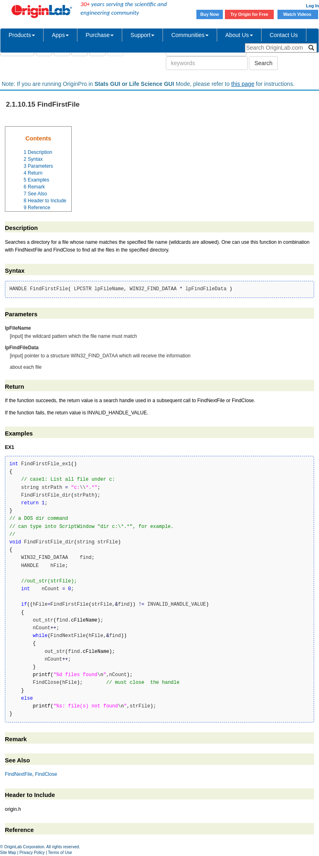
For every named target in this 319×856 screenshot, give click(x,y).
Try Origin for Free (249, 14)
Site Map (8, 852)
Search (263, 63)
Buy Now (209, 14)
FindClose (46, 774)
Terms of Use (60, 852)
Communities (190, 35)
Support (142, 35)
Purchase (100, 35)
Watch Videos (297, 14)
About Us (239, 35)
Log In (312, 5)
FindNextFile (18, 774)
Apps (60, 35)
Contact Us (284, 35)
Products (22, 35)
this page (242, 84)
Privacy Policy (32, 852)
